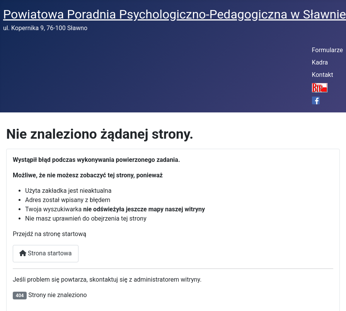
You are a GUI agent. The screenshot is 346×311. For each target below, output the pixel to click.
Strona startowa (45, 253)
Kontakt (322, 74)
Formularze (327, 50)
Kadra (320, 62)
